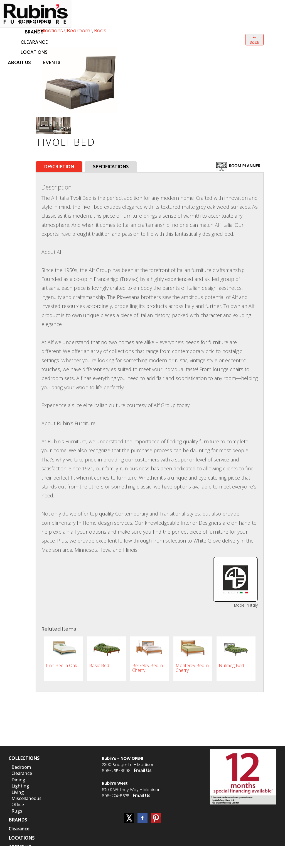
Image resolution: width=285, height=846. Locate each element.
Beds (100, 30)
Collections (34, 21)
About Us (19, 62)
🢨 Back (254, 39)
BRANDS (18, 820)
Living (17, 792)
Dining (18, 780)
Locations (34, 52)
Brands (34, 31)
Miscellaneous (26, 798)
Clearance (34, 42)
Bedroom (78, 30)
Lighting (20, 786)
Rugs (16, 811)
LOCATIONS (22, 838)
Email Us (142, 770)
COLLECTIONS (24, 758)
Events (51, 62)
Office (17, 804)
